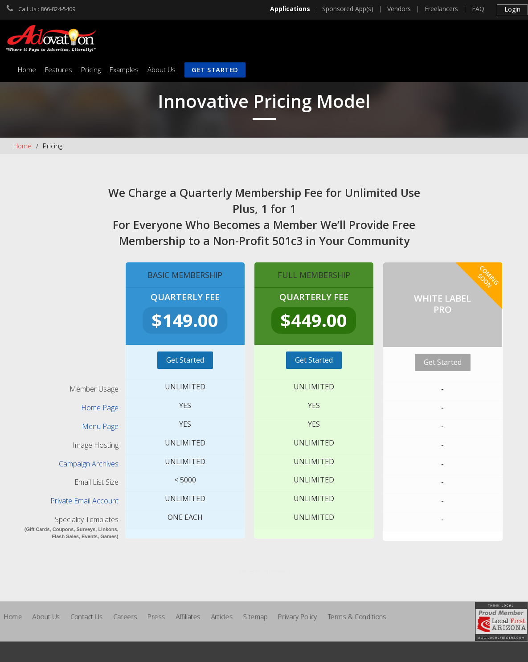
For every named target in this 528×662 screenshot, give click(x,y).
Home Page (100, 408)
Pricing (91, 69)
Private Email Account (84, 501)
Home (27, 69)
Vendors (399, 8)
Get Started (215, 69)
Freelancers (441, 8)
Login (512, 9)
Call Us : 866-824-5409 (46, 9)
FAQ (478, 8)
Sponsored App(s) (347, 8)
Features (58, 69)
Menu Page (100, 426)
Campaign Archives (89, 464)
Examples (124, 69)
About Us (161, 69)
